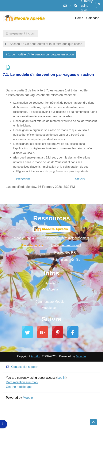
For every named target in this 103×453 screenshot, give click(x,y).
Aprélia (50, 283)
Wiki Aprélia (50, 289)
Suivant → (82, 179)
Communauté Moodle (50, 301)
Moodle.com (50, 307)
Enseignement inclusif (20, 33)
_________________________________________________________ (51, 295)
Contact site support (22, 366)
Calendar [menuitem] (92, 18)
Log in (97, 6)
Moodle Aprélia (24, 238)
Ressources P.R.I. (66, 252)
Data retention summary (22, 382)
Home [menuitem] (79, 18)
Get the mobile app (19, 386)
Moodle (81, 356)
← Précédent (21, 179)
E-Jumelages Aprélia (66, 259)
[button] (67, 5)
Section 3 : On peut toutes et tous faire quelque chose (46, 44)
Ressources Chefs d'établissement (65, 238)
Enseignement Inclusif (66, 245)
